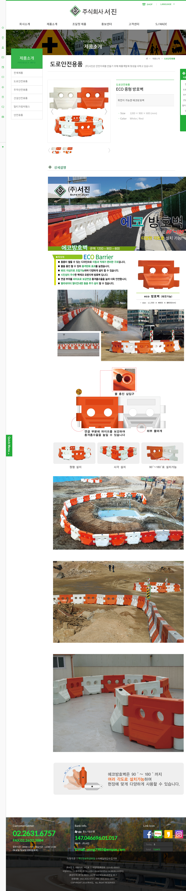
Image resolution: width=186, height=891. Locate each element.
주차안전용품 (21, 89)
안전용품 (18, 115)
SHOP (147, 4)
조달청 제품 (79, 24)
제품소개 (52, 24)
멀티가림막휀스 (22, 106)
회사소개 (24, 24)
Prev (52, 111)
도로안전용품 (21, 81)
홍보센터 (106, 24)
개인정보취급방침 (86, 858)
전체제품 (18, 72)
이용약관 (71, 858)
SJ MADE (161, 24)
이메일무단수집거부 (107, 858)
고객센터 (134, 24)
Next (105, 111)
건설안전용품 (21, 98)
